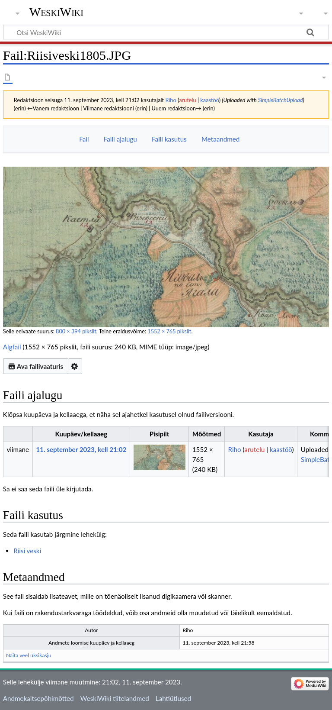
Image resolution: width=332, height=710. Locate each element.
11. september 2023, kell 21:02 (81, 449)
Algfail (12, 347)
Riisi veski (27, 551)
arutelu (187, 100)
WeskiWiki (56, 12)
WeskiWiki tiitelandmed (114, 698)
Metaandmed (220, 139)
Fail (84, 139)
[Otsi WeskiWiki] (166, 32)
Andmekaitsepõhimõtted (38, 698)
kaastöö (209, 100)
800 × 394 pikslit (76, 331)
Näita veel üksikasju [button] (28, 655)
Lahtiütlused (173, 698)
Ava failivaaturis (35, 366)
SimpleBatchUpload (280, 100)
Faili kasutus (169, 139)
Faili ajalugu (120, 139)
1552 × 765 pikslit (169, 331)
